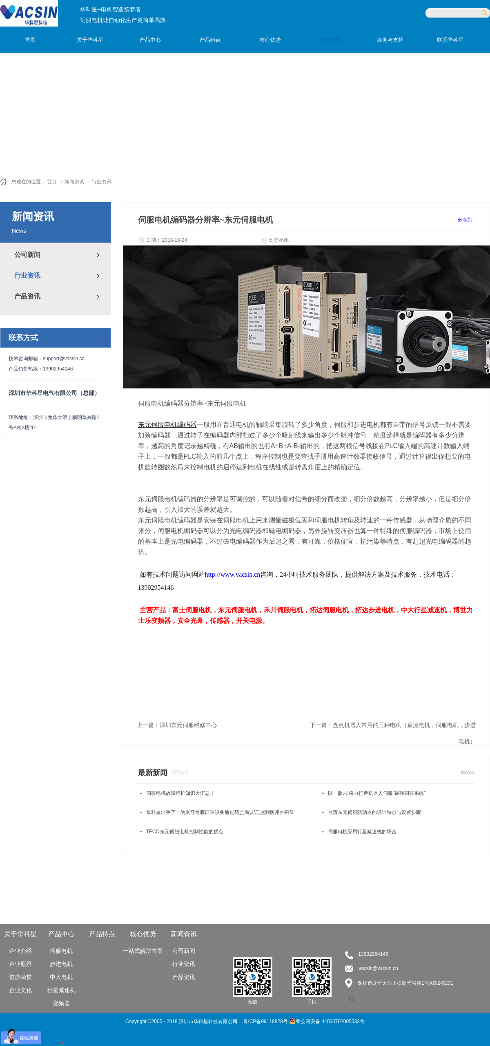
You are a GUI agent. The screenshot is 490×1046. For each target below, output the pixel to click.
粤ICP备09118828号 (266, 1021)
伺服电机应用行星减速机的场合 (362, 831)
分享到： (467, 220)
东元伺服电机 (237, 610)
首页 (30, 40)
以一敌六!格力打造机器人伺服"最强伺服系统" (377, 793)
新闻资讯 (74, 182)
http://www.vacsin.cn (233, 574)
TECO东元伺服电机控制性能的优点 (184, 831)
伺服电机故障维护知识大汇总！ (180, 793)
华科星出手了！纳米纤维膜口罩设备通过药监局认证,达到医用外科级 (220, 812)
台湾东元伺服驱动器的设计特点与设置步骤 (374, 812)
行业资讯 (101, 182)
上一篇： (177, 725)
